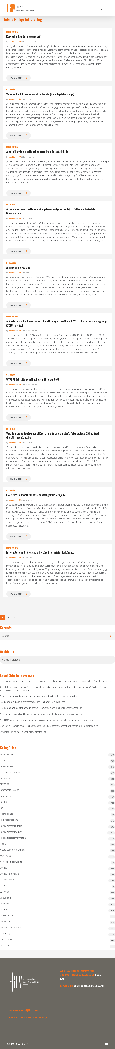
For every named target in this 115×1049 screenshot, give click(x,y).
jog (1, 808)
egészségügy (6, 754)
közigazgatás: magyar (11, 832)
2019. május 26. (26, 99)
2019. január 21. (26, 272)
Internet (10, 205)
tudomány (5, 933)
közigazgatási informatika (13, 838)
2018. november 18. (28, 331)
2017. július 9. (25, 500)
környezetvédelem (9, 820)
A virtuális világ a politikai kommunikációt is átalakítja (37, 152)
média (3, 844)
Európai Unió (6, 766)
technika (4, 909)
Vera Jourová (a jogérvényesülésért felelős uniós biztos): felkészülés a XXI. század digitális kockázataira (52, 435)
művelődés (5, 856)
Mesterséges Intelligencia (57, 850)
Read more (15, 78)
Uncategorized (7, 939)
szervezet (4, 892)
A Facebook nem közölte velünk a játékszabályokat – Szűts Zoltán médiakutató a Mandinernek (51, 211)
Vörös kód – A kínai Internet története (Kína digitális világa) (40, 94)
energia (3, 760)
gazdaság (10, 89)
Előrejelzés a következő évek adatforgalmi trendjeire (36, 495)
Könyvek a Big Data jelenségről (23, 36)
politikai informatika (9, 873)
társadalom (6, 897)
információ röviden (9, 790)
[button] (106, 8)
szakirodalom (7, 879)
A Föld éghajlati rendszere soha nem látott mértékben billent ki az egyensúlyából (38, 696)
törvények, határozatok (11, 927)
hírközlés (11, 263)
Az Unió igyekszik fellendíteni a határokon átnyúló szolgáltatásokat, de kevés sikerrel (41, 714)
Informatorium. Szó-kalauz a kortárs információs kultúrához (40, 552)
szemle (3, 885)
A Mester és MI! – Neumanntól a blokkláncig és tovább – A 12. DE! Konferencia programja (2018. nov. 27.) (56, 323)
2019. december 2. (28, 42)
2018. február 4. (26, 443)
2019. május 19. (26, 157)
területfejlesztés (7, 915)
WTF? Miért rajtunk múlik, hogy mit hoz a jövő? (32, 379)
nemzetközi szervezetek (11, 862)
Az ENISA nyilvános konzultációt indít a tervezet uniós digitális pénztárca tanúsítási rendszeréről (46, 720)
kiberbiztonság (7, 814)
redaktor (11, 42)
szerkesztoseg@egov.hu (89, 985)
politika (3, 868)
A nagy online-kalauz (18, 267)
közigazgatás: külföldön (12, 826)
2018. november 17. (28, 385)
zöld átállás (5, 945)
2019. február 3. (26, 219)
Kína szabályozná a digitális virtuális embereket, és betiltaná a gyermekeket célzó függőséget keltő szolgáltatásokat (56, 681)
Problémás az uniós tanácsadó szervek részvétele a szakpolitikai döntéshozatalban (41, 708)
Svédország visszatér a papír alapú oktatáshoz (23, 732)
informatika (12, 32)
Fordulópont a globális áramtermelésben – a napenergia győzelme (32, 702)
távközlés (4, 903)
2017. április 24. (26, 558)
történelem (5, 921)
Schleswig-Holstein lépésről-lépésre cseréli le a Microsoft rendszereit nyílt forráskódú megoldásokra (49, 726)
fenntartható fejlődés (10, 772)
